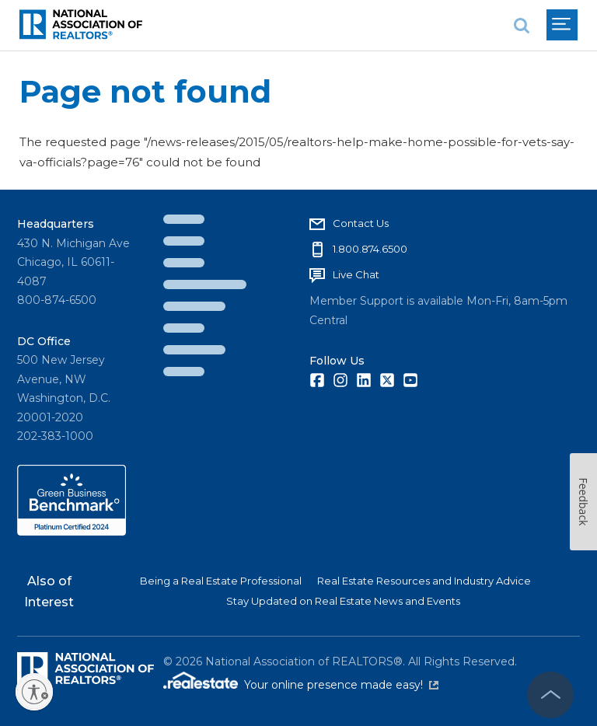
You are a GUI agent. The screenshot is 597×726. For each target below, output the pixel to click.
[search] (521, 25)
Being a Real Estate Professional (221, 580)
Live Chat (356, 274)
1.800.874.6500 (370, 249)
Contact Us (361, 223)
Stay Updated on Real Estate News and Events (343, 601)
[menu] (562, 24)
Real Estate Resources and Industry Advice (424, 580)
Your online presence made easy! (341, 685)
